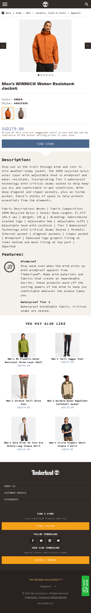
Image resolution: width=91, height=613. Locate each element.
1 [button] (38, 75)
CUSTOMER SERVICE (15, 492)
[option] (45, 46)
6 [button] (52, 75)
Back (8, 12)
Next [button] (88, 46)
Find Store (45, 144)
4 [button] (47, 75)
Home (19, 12)
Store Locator (45, 526)
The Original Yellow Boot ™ (45, 579)
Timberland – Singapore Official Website (45, 597)
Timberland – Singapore (45, 4)
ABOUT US (9, 486)
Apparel (76, 12)
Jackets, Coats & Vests (50, 12)
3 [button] (44, 75)
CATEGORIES (11, 499)
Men (28, 12)
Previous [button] (3, 46)
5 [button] (49, 75)
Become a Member (45, 560)
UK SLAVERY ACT (45, 603)
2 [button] (41, 75)
